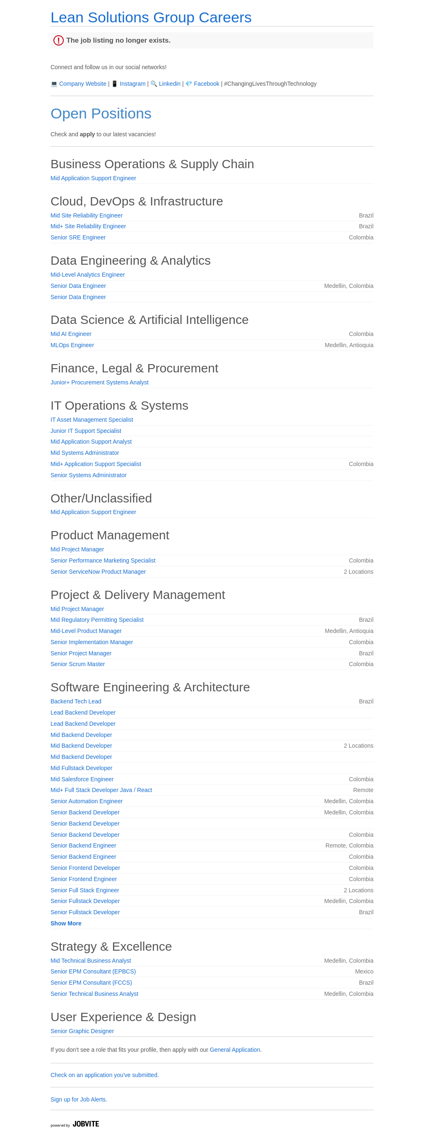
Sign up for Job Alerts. (79, 1099)
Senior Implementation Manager (92, 642)
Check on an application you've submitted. (105, 1075)
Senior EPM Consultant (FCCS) (91, 982)
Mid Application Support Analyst (91, 441)
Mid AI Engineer (71, 334)
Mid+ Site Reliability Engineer (88, 226)
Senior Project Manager (81, 653)
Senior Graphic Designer (82, 1031)
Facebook (206, 83)
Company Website (82, 83)
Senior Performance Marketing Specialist (103, 560)
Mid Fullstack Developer (81, 768)
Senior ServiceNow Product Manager (98, 571)
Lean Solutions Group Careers (151, 17)
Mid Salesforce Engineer (82, 779)
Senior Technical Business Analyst (94, 993)
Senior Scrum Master (78, 664)
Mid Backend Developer (81, 735)
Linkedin (170, 83)
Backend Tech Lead (76, 701)
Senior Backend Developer (85, 812)
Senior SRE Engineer (78, 237)
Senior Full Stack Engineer (85, 890)
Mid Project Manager (77, 549)
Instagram (132, 83)
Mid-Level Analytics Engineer (88, 274)
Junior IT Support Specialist (86, 431)
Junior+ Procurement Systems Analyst (100, 382)
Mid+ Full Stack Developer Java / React (101, 790)
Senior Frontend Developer (85, 868)
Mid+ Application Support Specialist (96, 464)
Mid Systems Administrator (85, 452)
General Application (235, 1049)
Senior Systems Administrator (89, 475)
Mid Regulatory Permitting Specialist (97, 619)
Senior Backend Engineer (83, 845)
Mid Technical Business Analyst (91, 960)
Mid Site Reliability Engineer (87, 215)
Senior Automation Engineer (87, 801)
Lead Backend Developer (83, 712)
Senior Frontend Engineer (84, 879)
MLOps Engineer (72, 345)
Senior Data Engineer (78, 286)
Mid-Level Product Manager (86, 631)
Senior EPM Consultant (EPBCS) (93, 971)
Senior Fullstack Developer (85, 901)
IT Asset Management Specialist (92, 419)
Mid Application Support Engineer (93, 178)
